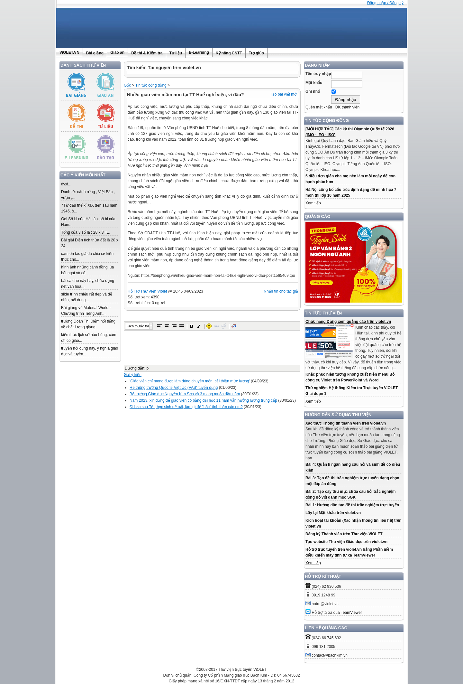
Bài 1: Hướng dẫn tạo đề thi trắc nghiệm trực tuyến (352, 505)
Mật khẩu (313, 82)
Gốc (127, 85)
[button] (159, 326)
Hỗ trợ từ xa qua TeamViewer (337, 612)
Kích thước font (138, 326)
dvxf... (66, 184)
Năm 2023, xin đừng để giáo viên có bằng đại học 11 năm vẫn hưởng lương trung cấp (203, 400)
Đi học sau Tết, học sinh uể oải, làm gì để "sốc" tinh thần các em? (186, 407)
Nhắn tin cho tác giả (281, 291)
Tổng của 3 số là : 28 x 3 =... (85, 232)
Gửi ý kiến (132, 374)
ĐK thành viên (347, 107)
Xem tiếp (313, 203)
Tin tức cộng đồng (151, 85)
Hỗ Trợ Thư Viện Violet (147, 291)
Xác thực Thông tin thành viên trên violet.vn (345, 423)
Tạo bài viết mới (283, 94)
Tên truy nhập (318, 73)
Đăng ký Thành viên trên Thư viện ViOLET (343, 534)
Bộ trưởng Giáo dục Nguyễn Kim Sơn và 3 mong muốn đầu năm (185, 394)
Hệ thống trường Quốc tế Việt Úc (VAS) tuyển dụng (174, 387)
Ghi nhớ (312, 91)
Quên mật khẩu (318, 107)
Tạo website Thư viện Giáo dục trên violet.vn (346, 541)
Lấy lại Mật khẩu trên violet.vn (333, 513)
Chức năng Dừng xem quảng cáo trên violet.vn (348, 321)
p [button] (147, 368)
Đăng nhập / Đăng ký (385, 3)
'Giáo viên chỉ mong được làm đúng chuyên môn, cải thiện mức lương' (190, 381)
